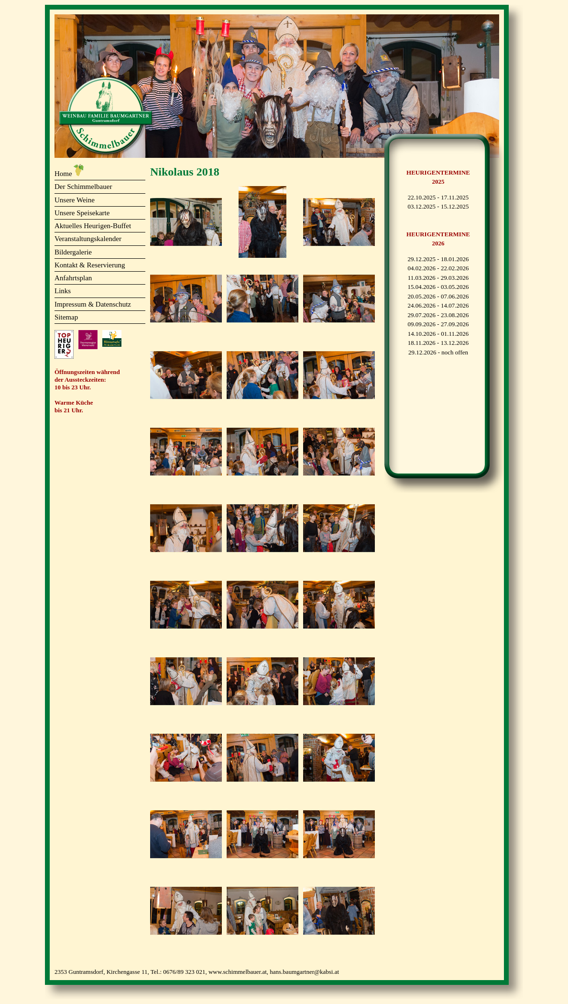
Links (63, 291)
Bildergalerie (73, 252)
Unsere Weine (75, 200)
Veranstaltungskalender (88, 239)
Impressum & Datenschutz (93, 304)
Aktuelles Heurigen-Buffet (93, 226)
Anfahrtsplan (73, 278)
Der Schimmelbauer (83, 186)
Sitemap (66, 317)
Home (63, 173)
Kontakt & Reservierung (90, 265)
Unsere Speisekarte (82, 213)
